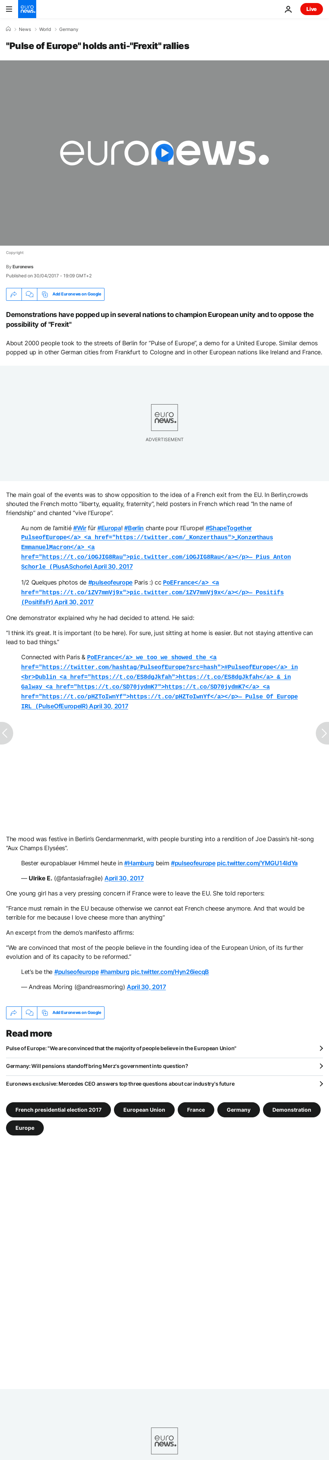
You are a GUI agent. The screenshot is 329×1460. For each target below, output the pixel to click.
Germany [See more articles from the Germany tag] (239, 1099)
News (25, 29)
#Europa (109, 528)
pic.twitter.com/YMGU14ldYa (257, 853)
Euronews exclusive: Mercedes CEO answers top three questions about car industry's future (120, 1074)
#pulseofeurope (110, 579)
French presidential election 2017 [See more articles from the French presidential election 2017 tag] (58, 1099)
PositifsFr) (152, 588)
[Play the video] (164, 153)
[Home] (8, 29)
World (45, 29)
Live (311, 9)
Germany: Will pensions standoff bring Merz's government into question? (97, 1056)
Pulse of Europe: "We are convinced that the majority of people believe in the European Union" (121, 1038)
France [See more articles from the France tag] (196, 1099)
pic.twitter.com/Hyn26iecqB (170, 962)
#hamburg (114, 962)
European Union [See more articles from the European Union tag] (144, 1099)
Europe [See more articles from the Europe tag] (24, 1117)
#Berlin (134, 528)
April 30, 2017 (113, 564)
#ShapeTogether (229, 528)
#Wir (79, 528)
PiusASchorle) (156, 555)
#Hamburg (139, 853)
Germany (68, 29)
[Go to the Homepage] (27, 9)
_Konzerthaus (147, 537)
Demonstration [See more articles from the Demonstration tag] (291, 1099)
